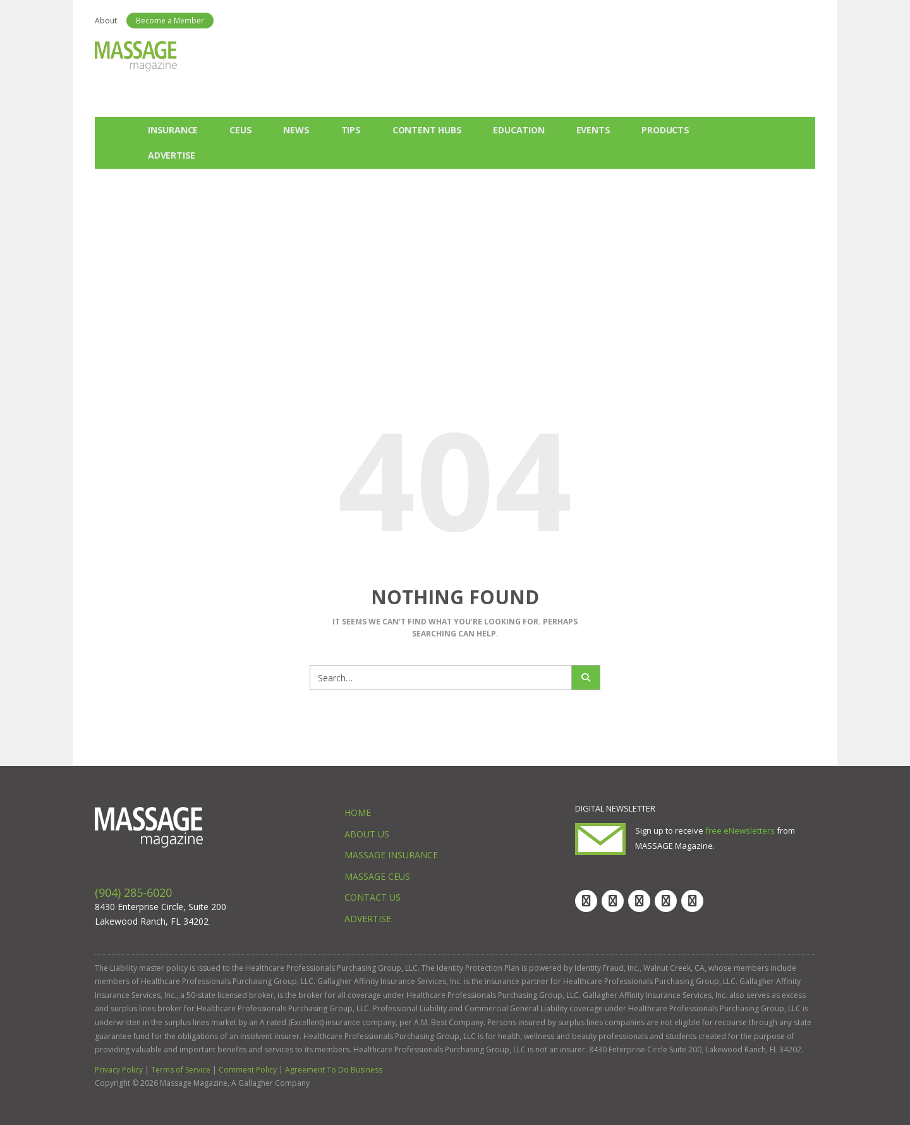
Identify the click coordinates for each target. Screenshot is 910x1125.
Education (518, 130)
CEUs (240, 130)
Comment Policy (248, 1069)
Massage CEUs (377, 876)
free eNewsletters (740, 830)
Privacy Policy (119, 1069)
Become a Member (170, 20)
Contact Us (372, 897)
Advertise (171, 155)
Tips (351, 130)
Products (665, 130)
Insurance (173, 130)
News (296, 130)
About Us (366, 834)
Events (593, 130)
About (106, 20)
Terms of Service (180, 1069)
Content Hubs (427, 130)
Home (357, 812)
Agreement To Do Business (333, 1069)
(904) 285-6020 (133, 892)
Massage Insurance (391, 855)
